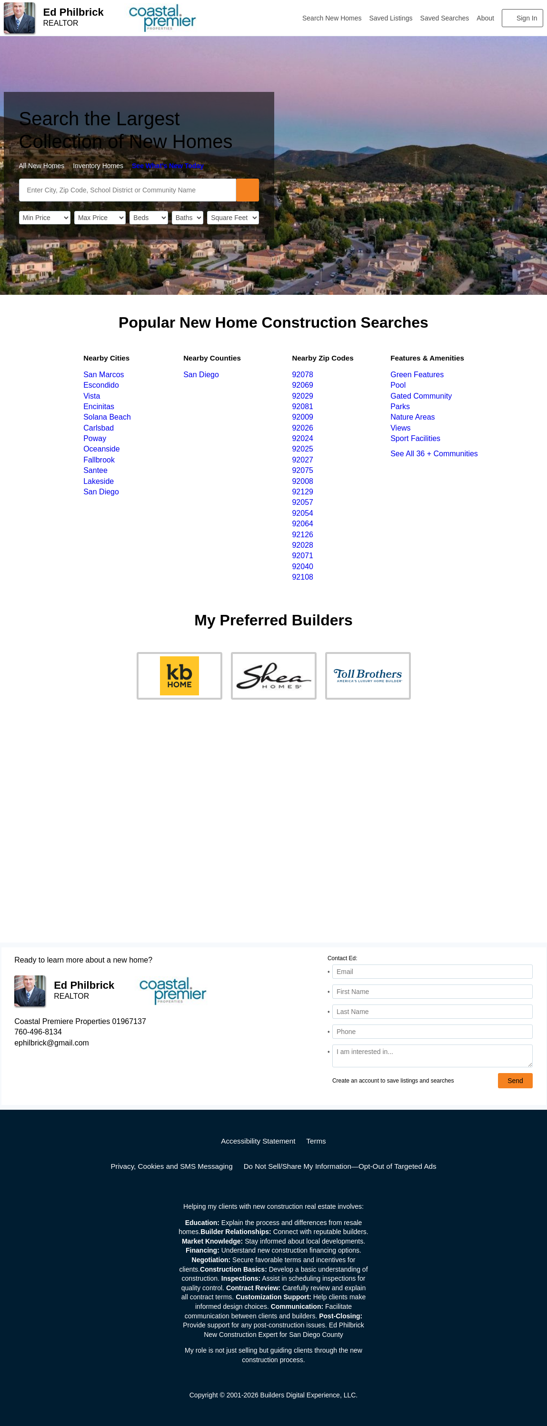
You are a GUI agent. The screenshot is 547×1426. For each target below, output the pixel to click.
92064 (302, 524)
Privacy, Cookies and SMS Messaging (171, 1166)
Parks (400, 406)
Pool (398, 385)
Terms (316, 1141)
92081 (302, 406)
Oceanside (101, 449)
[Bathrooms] (187, 217)
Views (400, 428)
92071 (302, 556)
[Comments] (432, 1055)
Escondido (101, 385)
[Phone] (432, 1031)
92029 (302, 396)
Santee (95, 470)
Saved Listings (391, 18)
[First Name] (432, 991)
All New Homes (42, 166)
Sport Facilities (415, 438)
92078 (302, 375)
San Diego (101, 492)
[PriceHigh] (100, 217)
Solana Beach (107, 417)
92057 (302, 502)
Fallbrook (99, 460)
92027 (302, 460)
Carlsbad (98, 428)
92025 (302, 449)
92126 (302, 535)
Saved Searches (444, 18)
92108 (302, 577)
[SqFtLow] (233, 217)
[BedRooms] (148, 217)
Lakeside (98, 481)
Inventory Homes (98, 166)
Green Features (417, 375)
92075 (302, 470)
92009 (302, 417)
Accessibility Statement (258, 1141)
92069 (302, 385)
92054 (302, 513)
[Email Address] (432, 971)
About (485, 18)
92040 (302, 566)
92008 (302, 481)
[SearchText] (127, 190)
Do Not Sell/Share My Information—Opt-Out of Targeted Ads (340, 1166)
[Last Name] (432, 1011)
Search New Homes (332, 18)
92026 (302, 428)
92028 (302, 545)
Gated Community (421, 396)
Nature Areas (412, 417)
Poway (94, 438)
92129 (302, 492)
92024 (302, 438)
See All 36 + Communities (434, 454)
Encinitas (98, 406)
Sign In (527, 18)
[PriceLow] (44, 217)
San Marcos (103, 375)
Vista (91, 396)
